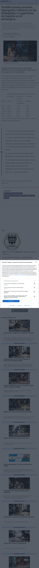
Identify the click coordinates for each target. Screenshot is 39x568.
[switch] (34, 283)
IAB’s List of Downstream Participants (17, 274)
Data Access (19, 305)
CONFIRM (11, 301)
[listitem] (19, 281)
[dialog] (19, 284)
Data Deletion (12, 305)
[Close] (36, 262)
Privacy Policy (26, 305)
